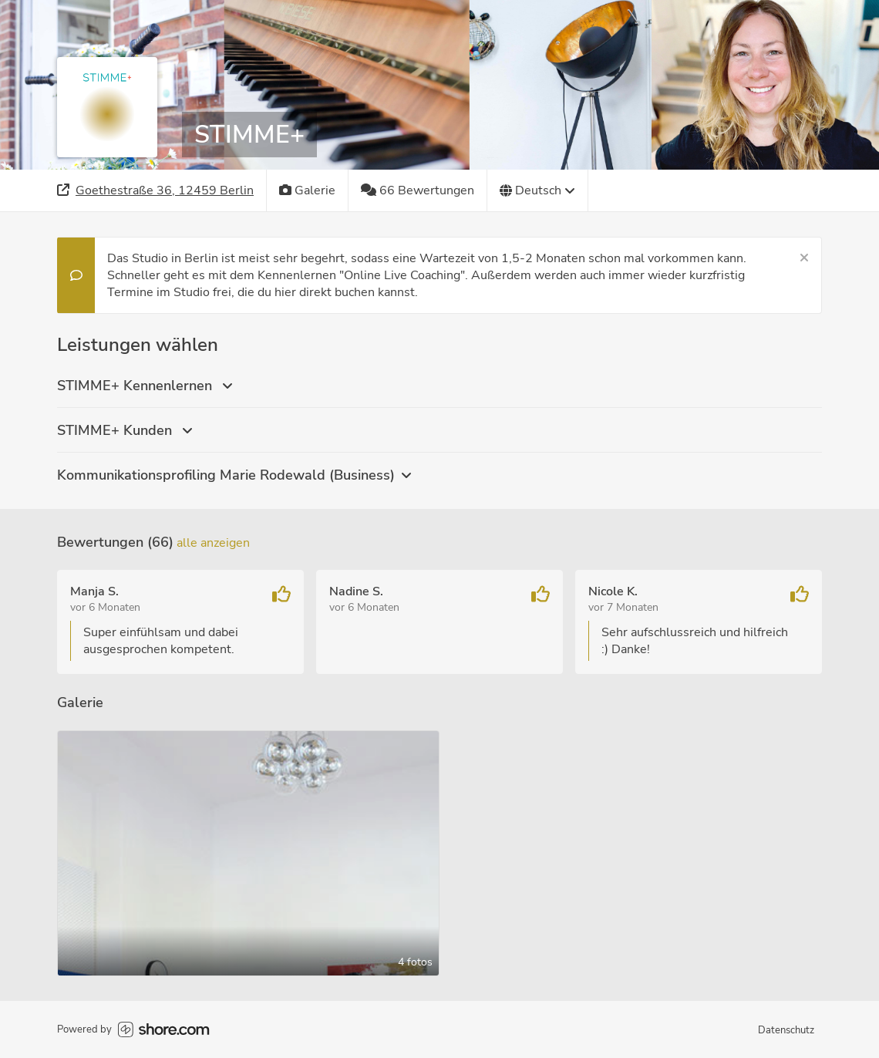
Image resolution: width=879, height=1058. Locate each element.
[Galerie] (308, 190)
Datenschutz (786, 1030)
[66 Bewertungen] (418, 190)
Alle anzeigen (213, 542)
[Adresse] (156, 190)
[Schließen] (804, 258)
